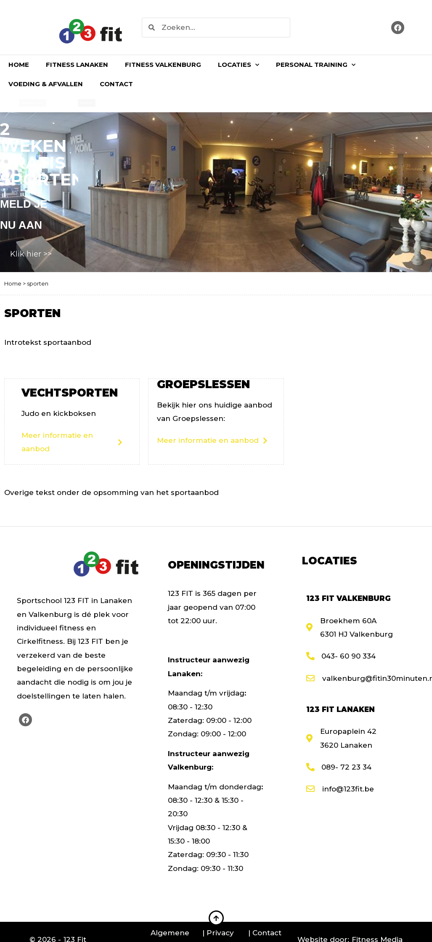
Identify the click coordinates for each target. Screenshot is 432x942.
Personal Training (315, 64)
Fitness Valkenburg (163, 65)
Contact (116, 84)
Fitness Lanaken (77, 65)
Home (18, 65)
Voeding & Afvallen (45, 84)
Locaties (238, 64)
